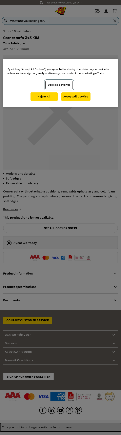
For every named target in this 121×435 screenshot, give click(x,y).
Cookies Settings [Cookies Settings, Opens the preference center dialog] (59, 85)
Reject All (44, 96)
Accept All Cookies (75, 96)
